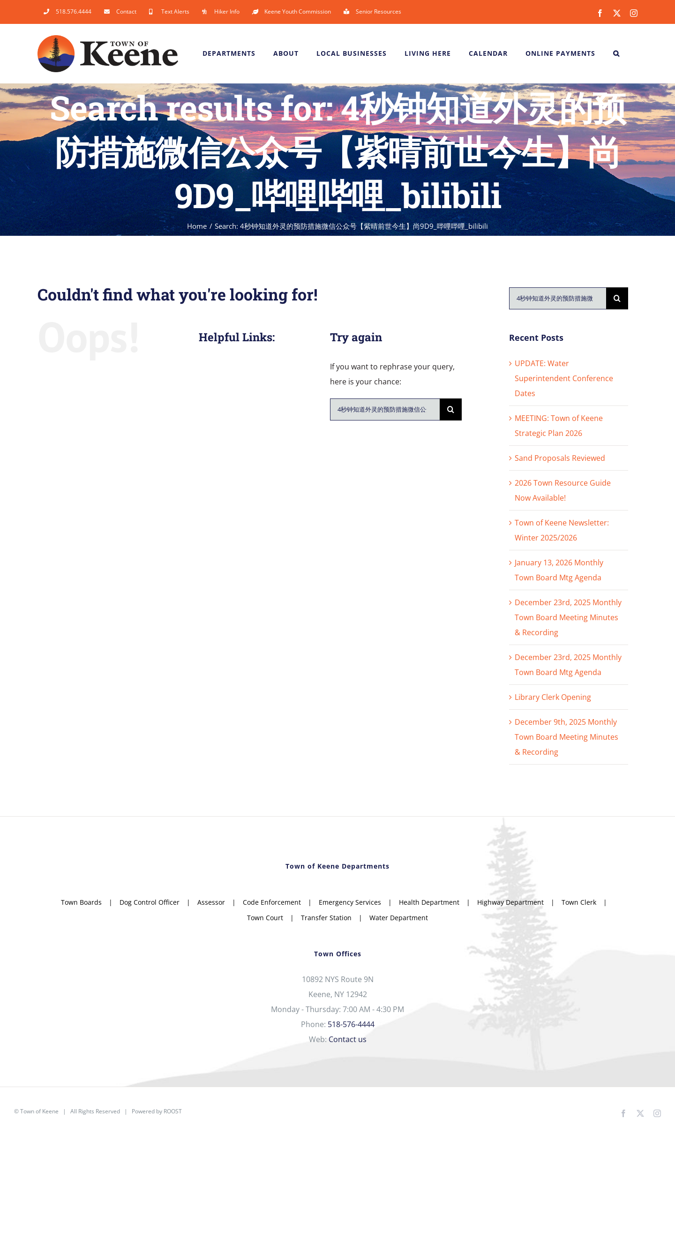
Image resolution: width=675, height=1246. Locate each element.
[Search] (451, 409)
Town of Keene (39, 1111)
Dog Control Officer (150, 902)
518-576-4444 (351, 1024)
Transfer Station (326, 917)
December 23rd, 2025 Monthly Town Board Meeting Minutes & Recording (568, 617)
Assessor (211, 902)
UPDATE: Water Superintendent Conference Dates (564, 378)
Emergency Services (350, 902)
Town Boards (81, 902)
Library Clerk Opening (553, 697)
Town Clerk (579, 902)
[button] (616, 53)
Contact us (348, 1039)
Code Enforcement (272, 902)
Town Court (265, 917)
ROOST (173, 1111)
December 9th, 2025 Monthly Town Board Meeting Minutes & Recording (566, 737)
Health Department (429, 902)
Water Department (398, 917)
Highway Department (510, 902)
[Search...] (385, 409)
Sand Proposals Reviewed (560, 458)
